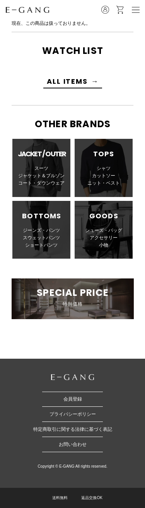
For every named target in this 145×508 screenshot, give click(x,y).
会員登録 (72, 399)
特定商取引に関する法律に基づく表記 (72, 429)
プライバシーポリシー (72, 414)
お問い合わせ (73, 444)
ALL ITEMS (67, 81)
